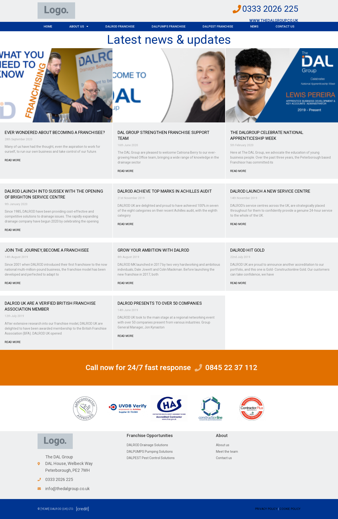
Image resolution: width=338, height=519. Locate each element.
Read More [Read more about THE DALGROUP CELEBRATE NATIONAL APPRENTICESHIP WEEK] (238, 171)
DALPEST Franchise (218, 26)
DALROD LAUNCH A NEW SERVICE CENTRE (270, 191)
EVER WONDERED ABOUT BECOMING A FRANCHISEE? (55, 132)
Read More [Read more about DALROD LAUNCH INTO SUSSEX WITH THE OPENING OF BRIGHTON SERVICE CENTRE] (13, 230)
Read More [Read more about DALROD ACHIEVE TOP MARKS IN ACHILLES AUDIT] (126, 224)
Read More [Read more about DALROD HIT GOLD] (238, 283)
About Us (78, 26)
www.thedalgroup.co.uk (273, 20)
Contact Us (285, 26)
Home (48, 26)
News (254, 26)
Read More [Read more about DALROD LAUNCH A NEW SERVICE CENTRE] (238, 224)
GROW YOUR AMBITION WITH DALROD (153, 250)
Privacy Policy (266, 509)
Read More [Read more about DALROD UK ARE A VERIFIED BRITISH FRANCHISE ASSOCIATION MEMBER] (13, 342)
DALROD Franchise (119, 26)
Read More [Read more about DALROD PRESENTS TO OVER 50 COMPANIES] (126, 336)
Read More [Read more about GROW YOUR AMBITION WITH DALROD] (126, 283)
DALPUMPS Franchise (168, 26)
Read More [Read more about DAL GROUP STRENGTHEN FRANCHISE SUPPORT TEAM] (126, 171)
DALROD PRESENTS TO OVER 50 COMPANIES (160, 303)
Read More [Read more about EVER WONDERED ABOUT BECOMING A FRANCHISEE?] (13, 160)
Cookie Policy (290, 509)
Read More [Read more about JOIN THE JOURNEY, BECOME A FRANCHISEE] (13, 283)
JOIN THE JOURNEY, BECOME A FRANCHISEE (47, 250)
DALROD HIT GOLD (247, 250)
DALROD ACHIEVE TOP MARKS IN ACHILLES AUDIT (165, 191)
